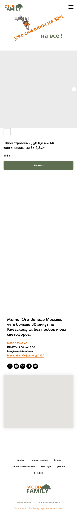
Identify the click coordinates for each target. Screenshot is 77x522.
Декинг (61, 466)
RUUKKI (38, 473)
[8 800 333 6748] (22, 366)
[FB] (10, 366)
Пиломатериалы (39, 460)
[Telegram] (29, 366)
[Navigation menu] (71, 7)
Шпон (57, 460)
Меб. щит (46, 466)
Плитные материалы (23, 466)
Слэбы (20, 460)
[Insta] (16, 366)
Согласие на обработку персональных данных (38, 508)
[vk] (35, 366)
